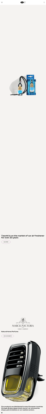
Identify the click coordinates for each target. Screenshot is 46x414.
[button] (2, 2)
